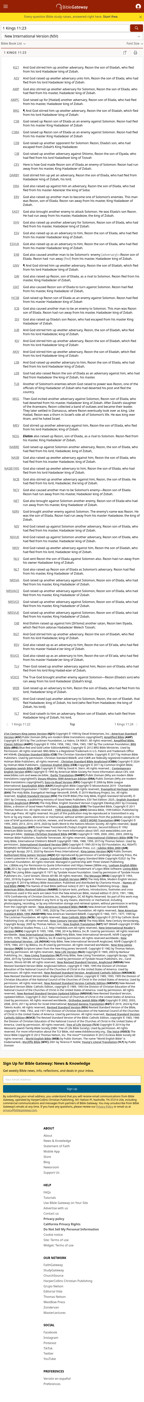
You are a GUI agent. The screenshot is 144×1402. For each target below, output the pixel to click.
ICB (16, 308)
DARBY (14, 175)
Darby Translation (62, 775)
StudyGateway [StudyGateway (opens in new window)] (54, 1270)
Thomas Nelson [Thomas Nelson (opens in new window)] (55, 1297)
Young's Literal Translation (99, 1042)
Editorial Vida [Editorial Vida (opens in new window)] (53, 1291)
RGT (16, 634)
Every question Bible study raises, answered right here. (71, 16)
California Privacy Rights (62, 1224)
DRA (16, 186)
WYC (16, 699)
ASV (16, 78)
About (48, 1135)
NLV (16, 559)
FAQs (47, 1192)
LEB (16, 373)
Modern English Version (63, 879)
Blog (47, 1162)
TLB (16, 384)
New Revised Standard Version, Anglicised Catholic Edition (82, 972)
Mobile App (52, 1151)
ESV (16, 233)
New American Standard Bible (58, 907)
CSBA (15, 132)
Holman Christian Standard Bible (45, 834)
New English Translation (79, 924)
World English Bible (38, 1038)
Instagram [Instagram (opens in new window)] (51, 1338)
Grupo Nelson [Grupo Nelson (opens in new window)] (53, 1286)
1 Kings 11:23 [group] (15, 52)
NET (16, 501)
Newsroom (51, 1167)
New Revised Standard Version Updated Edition (48, 993)
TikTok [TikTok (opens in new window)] (48, 1348)
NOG (15, 436)
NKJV (15, 548)
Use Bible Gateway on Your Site (66, 1203)
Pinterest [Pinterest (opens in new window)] (50, 1343)
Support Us (51, 1172)
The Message (92, 876)
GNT (16, 287)
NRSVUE (13, 613)
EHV (16, 222)
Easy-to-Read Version (58, 782)
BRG (16, 111)
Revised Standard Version (64, 1007)
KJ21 (16, 67)
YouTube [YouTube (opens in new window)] (50, 1359)
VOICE (14, 677)
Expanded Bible (69, 806)
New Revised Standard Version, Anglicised (84, 962)
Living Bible (130, 868)
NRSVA (14, 580)
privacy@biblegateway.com (20, 1110)
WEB (16, 688)
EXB (16, 255)
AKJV (16, 352)
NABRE (14, 447)
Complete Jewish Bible (18, 768)
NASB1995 (11, 468)
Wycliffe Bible (31, 1042)
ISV (17, 319)
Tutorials (50, 1198)
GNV (16, 265)
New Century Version (64, 920)
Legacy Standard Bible (54, 858)
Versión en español (57, 1378)
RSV (16, 645)
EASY (15, 211)
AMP (16, 89)
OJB (16, 623)
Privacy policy (54, 1219)
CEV (16, 164)
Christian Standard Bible (34, 754)
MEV (16, 425)
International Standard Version (40, 844)
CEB (16, 143)
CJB (16, 154)
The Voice (113, 1031)
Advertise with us (56, 1208)
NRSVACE (12, 591)
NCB (16, 479)
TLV (16, 666)
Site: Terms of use (56, 1240)
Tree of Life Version (79, 1024)
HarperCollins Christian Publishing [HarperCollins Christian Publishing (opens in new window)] (68, 1281)
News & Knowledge (57, 1141)
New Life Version (66, 952)
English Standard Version (33, 796)
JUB (16, 330)
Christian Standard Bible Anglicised (84, 761)
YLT (16, 713)
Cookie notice (53, 1235)
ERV (16, 197)
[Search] (136, 28)
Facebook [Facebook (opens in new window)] (50, 1332)
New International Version (36, 934)
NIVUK (14, 537)
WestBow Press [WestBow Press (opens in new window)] (54, 1302)
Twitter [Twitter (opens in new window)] (48, 1353)
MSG (16, 399)
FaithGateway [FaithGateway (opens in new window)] (53, 1265)
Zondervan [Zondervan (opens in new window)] (51, 1307)
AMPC (15, 100)
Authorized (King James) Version (25, 855)
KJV (17, 341)
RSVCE (14, 656)
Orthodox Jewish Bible (83, 1000)
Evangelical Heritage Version (120, 789)
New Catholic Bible (74, 917)
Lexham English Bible (123, 865)
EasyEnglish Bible (33, 785)
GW (16, 276)
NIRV (15, 511)
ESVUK (14, 244)
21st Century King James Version (25, 733)
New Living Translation (40, 955)
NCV (16, 490)
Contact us (51, 1213)
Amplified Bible (114, 737)
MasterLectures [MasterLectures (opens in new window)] (55, 1313)
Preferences (52, 1384)
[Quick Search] (65, 28)
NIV (16, 526)
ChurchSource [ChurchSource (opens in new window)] (53, 1275)
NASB (15, 458)
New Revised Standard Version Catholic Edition (75, 983)
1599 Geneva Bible (67, 810)
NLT (16, 569)
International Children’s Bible (106, 837)
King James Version (93, 851)
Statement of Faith (57, 1146)
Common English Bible (55, 765)
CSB (16, 121)
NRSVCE (13, 602)
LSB (16, 362)
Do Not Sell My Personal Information (71, 1229)
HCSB (15, 298)
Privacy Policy (104, 1106)
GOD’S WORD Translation (96, 820)
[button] (138, 6)
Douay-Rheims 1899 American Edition (62, 778)
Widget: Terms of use (59, 1245)
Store (47, 1157)
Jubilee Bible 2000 (109, 848)
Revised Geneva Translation (86, 1004)
